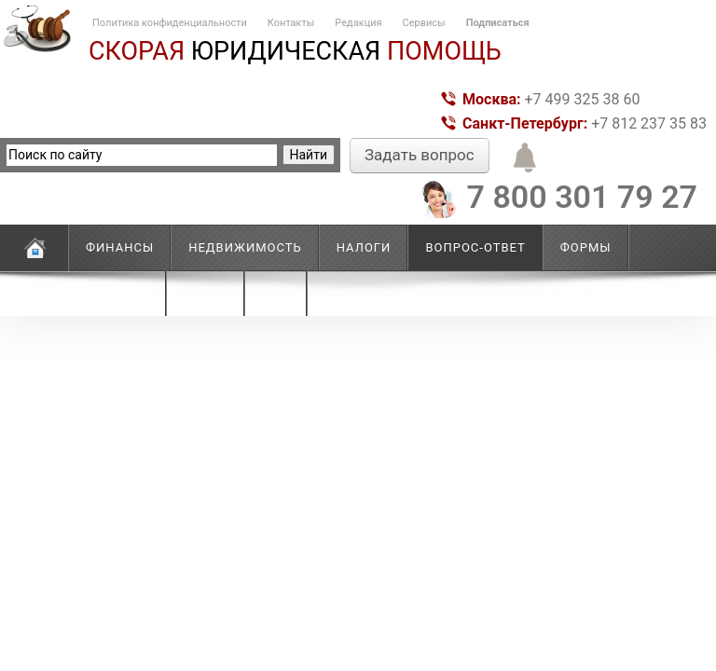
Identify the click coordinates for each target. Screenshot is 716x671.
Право (205, 293)
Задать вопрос (420, 154)
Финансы (120, 247)
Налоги (364, 247)
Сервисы (424, 23)
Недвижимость (245, 247)
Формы (586, 247)
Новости (117, 293)
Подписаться (498, 23)
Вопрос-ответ (475, 247)
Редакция (358, 23)
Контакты (291, 23)
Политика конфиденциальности (169, 23)
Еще (276, 293)
